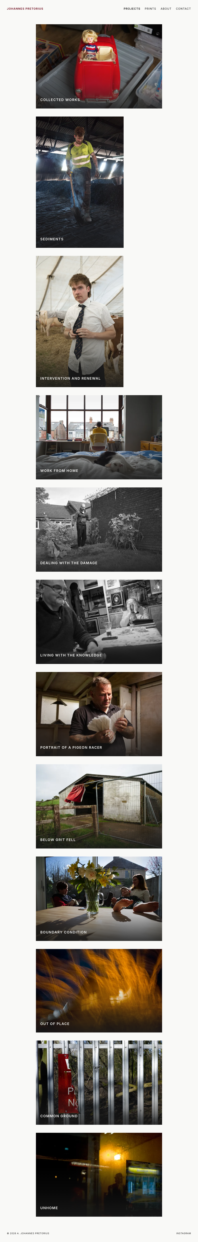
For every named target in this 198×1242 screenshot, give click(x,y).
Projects (132, 8)
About (166, 8)
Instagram (183, 1233)
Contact (183, 8)
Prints (150, 8)
